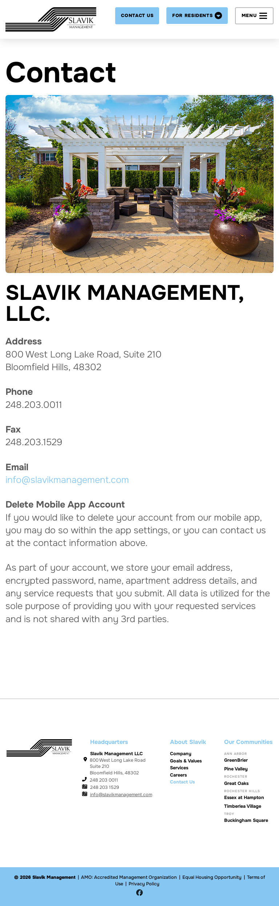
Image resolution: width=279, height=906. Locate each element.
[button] (197, 15)
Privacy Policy (144, 884)
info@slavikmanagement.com (67, 480)
